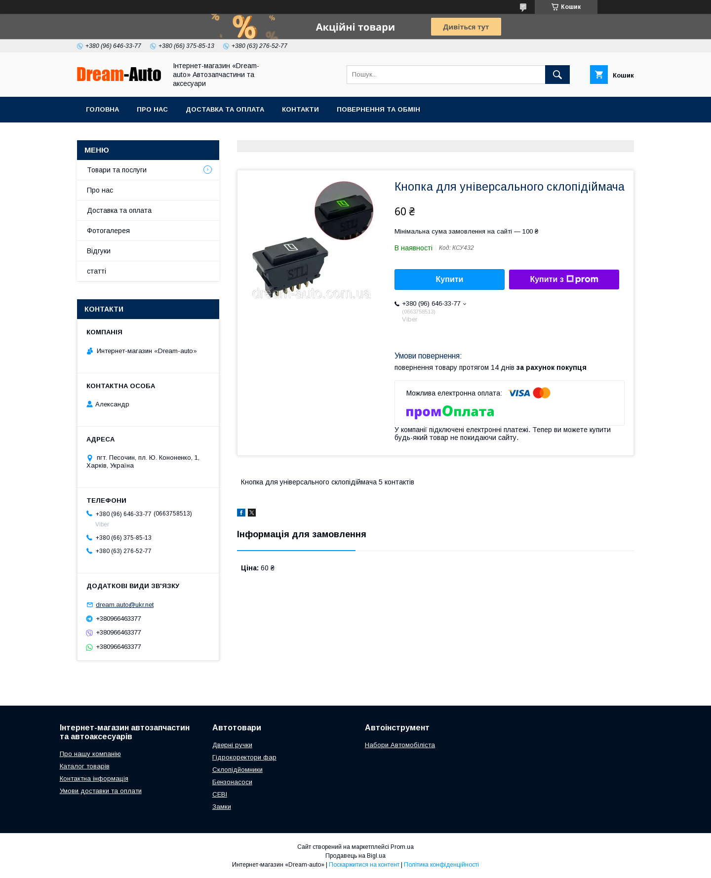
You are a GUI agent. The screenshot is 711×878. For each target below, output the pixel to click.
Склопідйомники (237, 769)
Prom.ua (402, 846)
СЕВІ (219, 794)
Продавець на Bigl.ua (355, 855)
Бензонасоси (232, 782)
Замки (221, 806)
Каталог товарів (85, 766)
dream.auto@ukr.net (125, 604)
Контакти (300, 109)
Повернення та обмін (378, 109)
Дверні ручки (232, 745)
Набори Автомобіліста (400, 745)
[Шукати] (557, 74)
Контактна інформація (94, 778)
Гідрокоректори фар (244, 757)
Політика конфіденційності (441, 864)
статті (96, 271)
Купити (450, 279)
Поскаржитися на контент (364, 864)
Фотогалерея (108, 231)
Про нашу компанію (90, 754)
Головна (102, 109)
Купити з (564, 279)
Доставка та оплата (225, 109)
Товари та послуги (117, 170)
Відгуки (99, 251)
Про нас (152, 109)
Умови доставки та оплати (101, 791)
